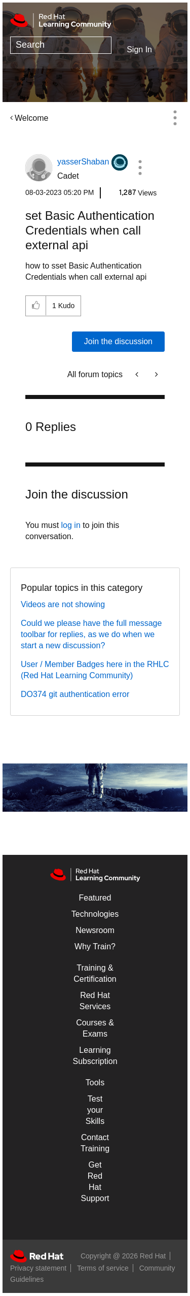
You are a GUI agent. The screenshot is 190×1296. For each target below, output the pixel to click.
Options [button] (174, 117)
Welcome (31, 118)
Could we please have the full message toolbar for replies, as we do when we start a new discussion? (91, 634)
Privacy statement (38, 1268)
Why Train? (95, 946)
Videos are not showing (63, 604)
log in (71, 525)
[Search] (60, 45)
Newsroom (94, 930)
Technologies (95, 914)
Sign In (139, 49)
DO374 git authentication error (75, 694)
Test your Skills (95, 1109)
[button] (140, 167)
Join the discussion (118, 341)
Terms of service (103, 1268)
